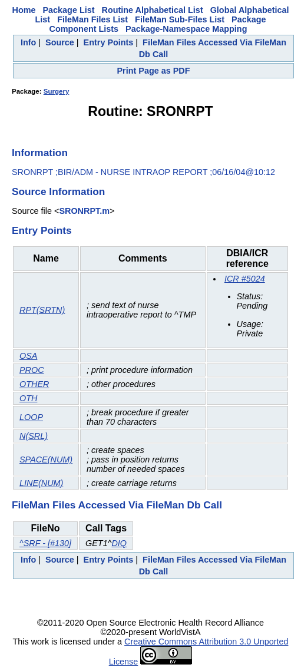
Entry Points (109, 42)
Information (40, 152)
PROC (31, 370)
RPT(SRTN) (42, 310)
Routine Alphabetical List (152, 10)
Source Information (58, 191)
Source (59, 42)
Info (28, 42)
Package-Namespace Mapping (186, 29)
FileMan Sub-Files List (179, 19)
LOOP (31, 417)
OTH (28, 398)
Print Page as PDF (153, 70)
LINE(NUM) (41, 483)
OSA (28, 356)
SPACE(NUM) (45, 459)
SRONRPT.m (84, 211)
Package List (69, 10)
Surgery (57, 91)
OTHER (34, 384)
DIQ (119, 543)
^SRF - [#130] (45, 543)
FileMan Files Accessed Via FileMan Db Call (117, 505)
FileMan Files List (92, 19)
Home (24, 10)
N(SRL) (33, 436)
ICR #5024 (244, 278)
